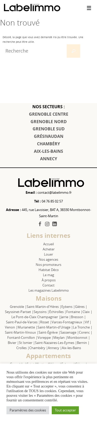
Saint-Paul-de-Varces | (23, 322)
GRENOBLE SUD (49, 129)
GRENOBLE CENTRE (48, 114)
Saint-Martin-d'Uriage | (55, 327)
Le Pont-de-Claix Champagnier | (36, 317)
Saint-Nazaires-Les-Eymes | (56, 342)
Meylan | (60, 337)
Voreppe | (45, 337)
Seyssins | (41, 311)
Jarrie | (66, 317)
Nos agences (48, 259)
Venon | (11, 327)
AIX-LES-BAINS (48, 151)
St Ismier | (27, 342)
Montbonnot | (78, 337)
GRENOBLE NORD (49, 121)
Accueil (48, 244)
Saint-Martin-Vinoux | (22, 332)
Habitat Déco (49, 269)
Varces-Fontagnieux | (68, 322)
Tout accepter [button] (65, 410)
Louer (48, 254)
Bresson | (78, 317)
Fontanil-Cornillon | (22, 337)
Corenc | (85, 332)
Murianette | (28, 327)
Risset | (46, 322)
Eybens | (68, 306)
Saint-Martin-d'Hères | (44, 306)
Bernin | (83, 342)
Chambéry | (38, 347)
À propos (49, 280)
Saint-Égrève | (49, 332)
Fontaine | (74, 311)
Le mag (48, 275)
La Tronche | (82, 327)
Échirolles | (57, 311)
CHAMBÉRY (48, 144)
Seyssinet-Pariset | (19, 311)
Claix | (87, 311)
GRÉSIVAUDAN (48, 136)
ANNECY (48, 159)
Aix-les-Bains (71, 347)
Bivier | (13, 342)
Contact (48, 285)
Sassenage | (69, 332)
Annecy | (55, 347)
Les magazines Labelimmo (48, 290)
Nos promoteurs (48, 264)
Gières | (81, 306)
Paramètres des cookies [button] (28, 410)
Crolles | (22, 347)
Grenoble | (18, 306)
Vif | (88, 322)
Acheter (49, 249)
